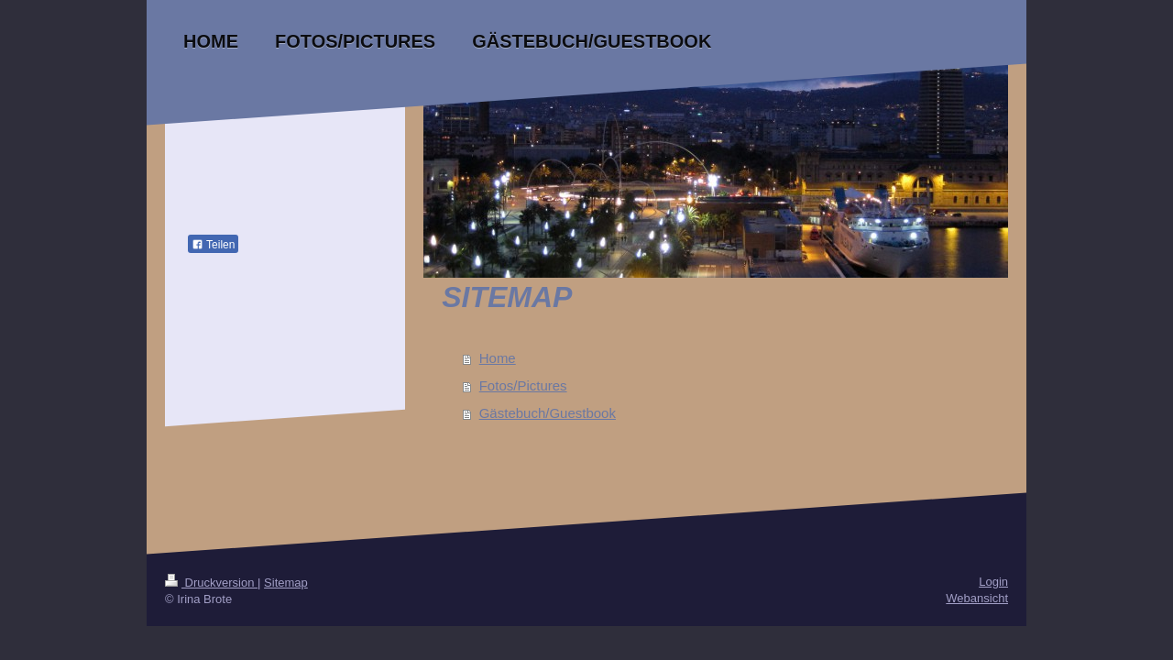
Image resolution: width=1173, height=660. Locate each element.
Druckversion (211, 582)
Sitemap (286, 582)
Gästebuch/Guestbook (547, 413)
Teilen (213, 244)
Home (497, 358)
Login (993, 581)
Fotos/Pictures (523, 385)
